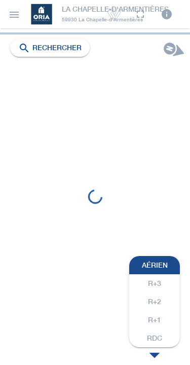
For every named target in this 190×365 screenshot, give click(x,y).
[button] (14, 14)
